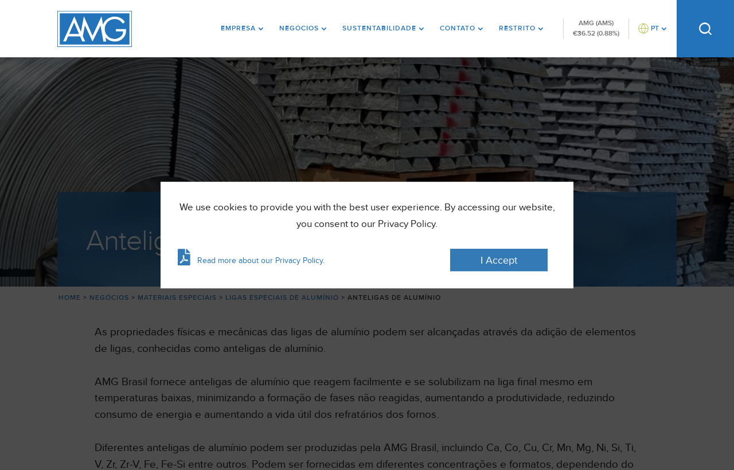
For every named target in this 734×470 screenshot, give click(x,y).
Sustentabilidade (379, 28)
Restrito (517, 28)
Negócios (299, 28)
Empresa (238, 28)
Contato (457, 28)
